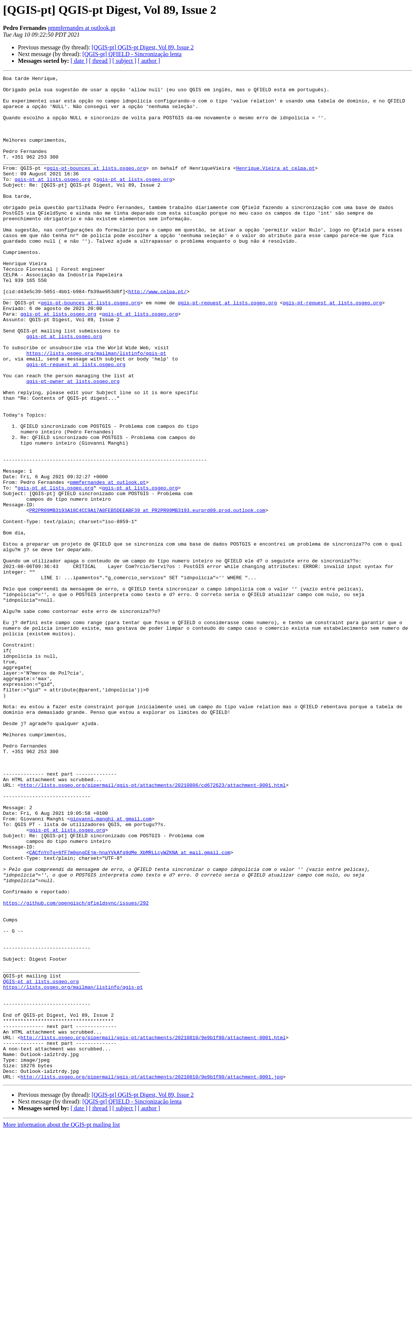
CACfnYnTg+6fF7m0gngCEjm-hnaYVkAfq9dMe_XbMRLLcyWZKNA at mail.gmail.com (129, 1008)
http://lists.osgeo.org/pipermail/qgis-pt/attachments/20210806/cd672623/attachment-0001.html (153, 927)
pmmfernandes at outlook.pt (81, 28)
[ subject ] (124, 61)
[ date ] (79, 61)
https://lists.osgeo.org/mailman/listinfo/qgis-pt (96, 409)
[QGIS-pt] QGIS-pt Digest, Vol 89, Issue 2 (142, 47)
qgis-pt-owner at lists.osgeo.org (73, 442)
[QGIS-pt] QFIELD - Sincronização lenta (132, 54)
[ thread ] (100, 61)
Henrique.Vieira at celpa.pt (275, 187)
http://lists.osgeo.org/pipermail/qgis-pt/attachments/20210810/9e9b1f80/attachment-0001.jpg (152, 1277)
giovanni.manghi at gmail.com (110, 967)
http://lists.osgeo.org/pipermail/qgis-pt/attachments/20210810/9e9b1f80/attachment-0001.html (153, 1230)
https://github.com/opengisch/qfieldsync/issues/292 (76, 1068)
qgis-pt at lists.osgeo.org (52, 200)
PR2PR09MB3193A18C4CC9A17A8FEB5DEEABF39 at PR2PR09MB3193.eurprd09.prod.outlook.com (147, 597)
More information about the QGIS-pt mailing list (61, 1325)
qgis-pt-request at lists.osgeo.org (227, 348)
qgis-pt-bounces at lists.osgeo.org (96, 187)
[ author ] (149, 61)
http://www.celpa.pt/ (157, 335)
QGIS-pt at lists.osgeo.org (41, 1163)
